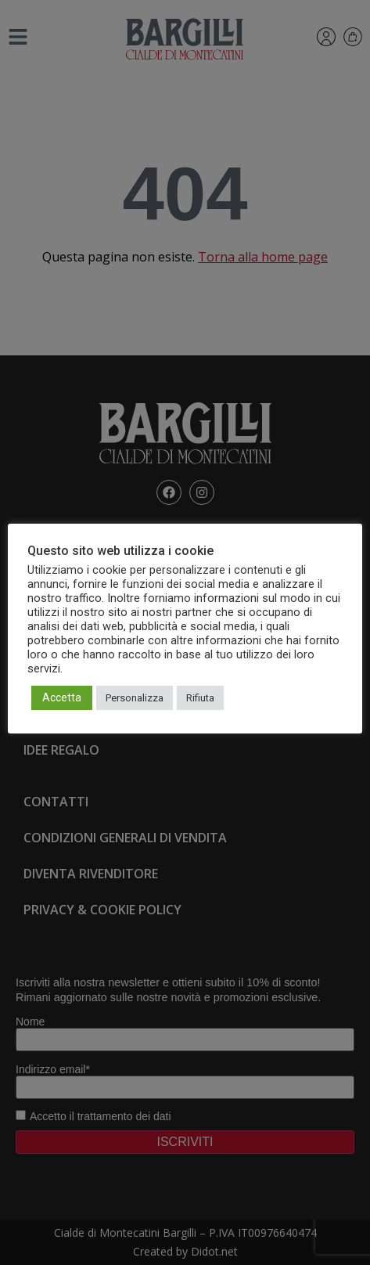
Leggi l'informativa (109, 668)
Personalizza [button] (134, 698)
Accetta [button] (61, 697)
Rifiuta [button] (200, 698)
